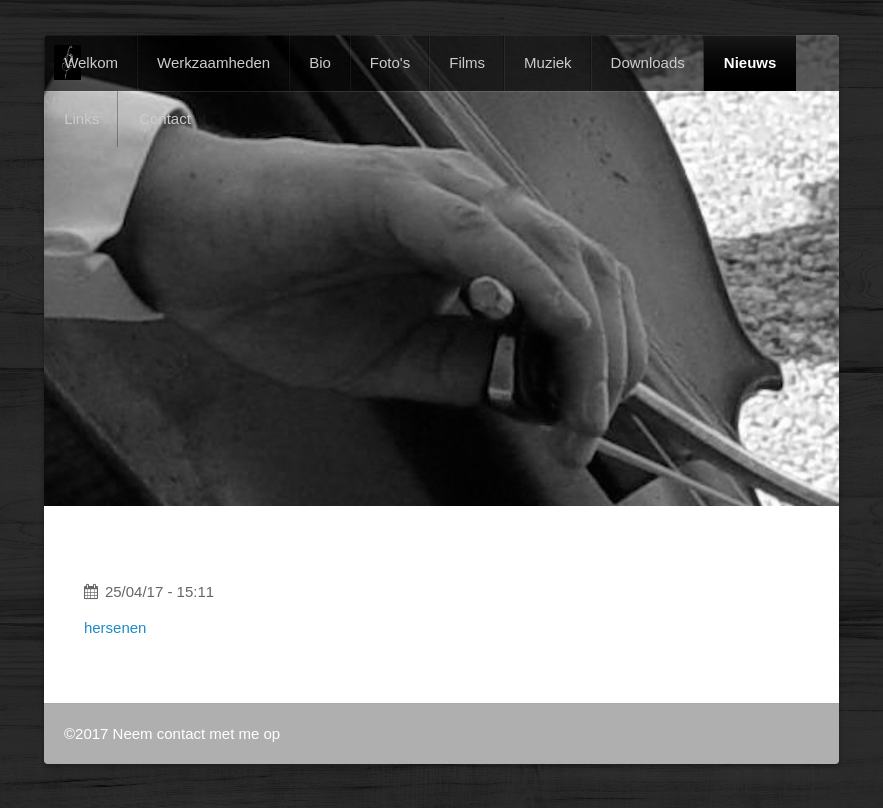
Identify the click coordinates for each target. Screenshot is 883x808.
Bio (320, 62)
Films (467, 62)
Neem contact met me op (197, 733)
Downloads (648, 62)
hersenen (115, 627)
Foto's (390, 62)
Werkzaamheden (213, 62)
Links (81, 118)
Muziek (548, 62)
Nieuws (750, 62)
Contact (165, 118)
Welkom (91, 62)
